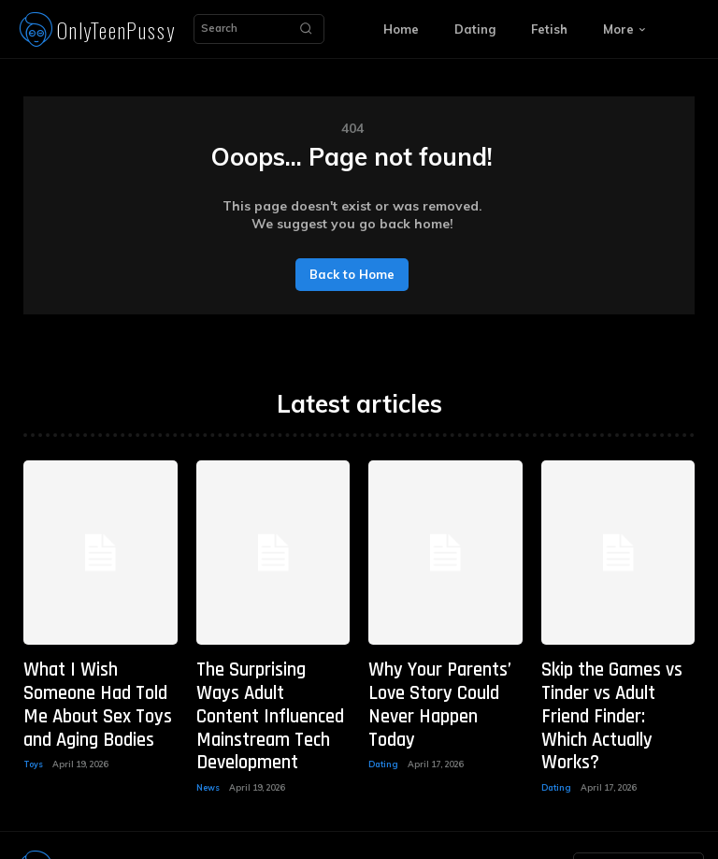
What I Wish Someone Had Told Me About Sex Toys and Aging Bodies (96, 685)
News (208, 743)
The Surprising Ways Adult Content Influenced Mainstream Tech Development (269, 695)
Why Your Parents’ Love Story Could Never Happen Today (440, 685)
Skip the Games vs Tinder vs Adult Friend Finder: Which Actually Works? (610, 695)
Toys (33, 726)
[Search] (305, 29)
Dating (383, 726)
